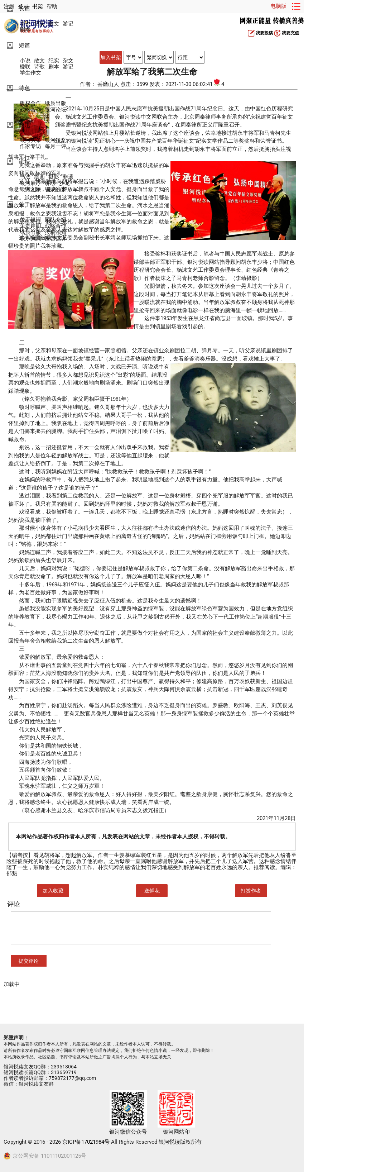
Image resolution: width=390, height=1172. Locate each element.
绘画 (39, 177)
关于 (24, 204)
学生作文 (30, 73)
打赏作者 (251, 891)
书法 (25, 177)
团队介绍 (55, 220)
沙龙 (64, 183)
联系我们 (30, 238)
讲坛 (50, 183)
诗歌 (39, 67)
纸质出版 (55, 103)
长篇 (24, 8)
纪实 (39, 24)
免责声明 (30, 226)
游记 (68, 24)
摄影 (53, 177)
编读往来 (55, 189)
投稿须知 (55, 232)
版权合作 (30, 103)
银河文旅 (30, 189)
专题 (24, 125)
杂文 (68, 61)
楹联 (25, 67)
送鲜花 (152, 891)
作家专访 (30, 146)
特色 (24, 88)
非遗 (68, 177)
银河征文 (55, 140)
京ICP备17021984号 (86, 1142)
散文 (53, 24)
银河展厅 (30, 183)
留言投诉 (55, 238)
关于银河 (30, 220)
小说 (25, 24)
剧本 (25, 30)
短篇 (24, 45)
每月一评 (55, 146)
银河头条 (30, 140)
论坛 (24, 161)
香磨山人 (108, 84)
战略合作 (30, 110)
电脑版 (278, 6)
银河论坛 (55, 110)
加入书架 (110, 57)
